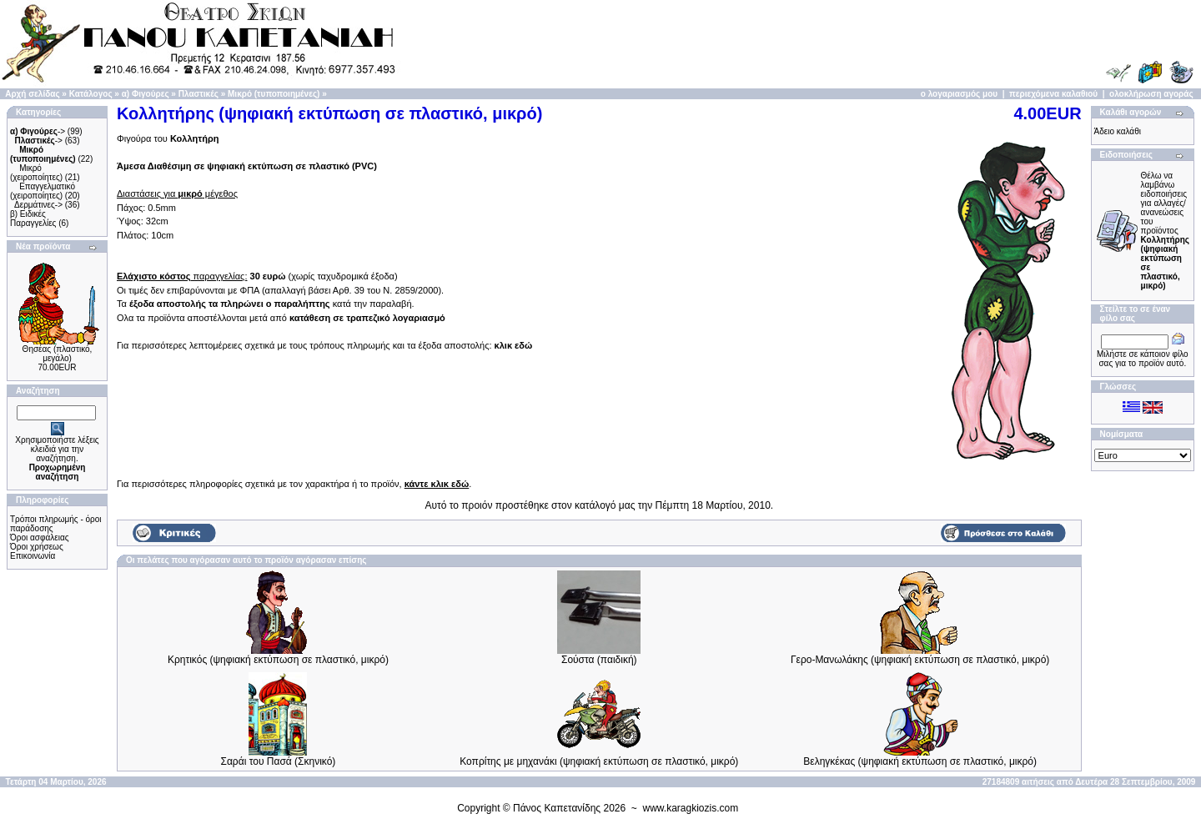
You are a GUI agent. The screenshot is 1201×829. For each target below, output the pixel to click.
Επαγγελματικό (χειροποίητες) (42, 191)
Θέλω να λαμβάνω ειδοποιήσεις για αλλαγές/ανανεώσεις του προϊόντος (1165, 230)
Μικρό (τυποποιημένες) (273, 93)
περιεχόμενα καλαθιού (1053, 93)
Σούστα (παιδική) (599, 660)
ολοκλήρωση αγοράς (1151, 93)
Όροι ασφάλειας (39, 537)
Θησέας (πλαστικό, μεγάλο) (58, 353)
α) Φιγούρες (145, 93)
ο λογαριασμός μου (959, 93)
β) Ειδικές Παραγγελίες (33, 218)
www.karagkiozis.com (691, 808)
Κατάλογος (91, 93)
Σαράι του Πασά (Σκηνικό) (278, 761)
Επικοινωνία (32, 555)
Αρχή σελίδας (32, 93)
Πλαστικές (198, 93)
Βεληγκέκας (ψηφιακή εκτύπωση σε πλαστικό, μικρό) (920, 761)
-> (37, 131)
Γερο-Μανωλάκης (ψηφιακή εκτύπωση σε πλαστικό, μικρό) (920, 660)
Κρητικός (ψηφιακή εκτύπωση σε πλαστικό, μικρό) (278, 660)
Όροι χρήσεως (36, 546)
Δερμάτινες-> (38, 204)
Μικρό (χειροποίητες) (36, 172)
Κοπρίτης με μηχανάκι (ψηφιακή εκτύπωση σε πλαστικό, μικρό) (599, 761)
